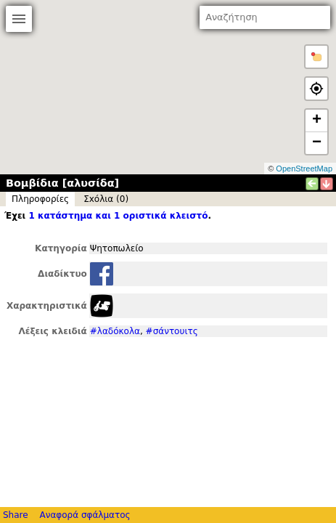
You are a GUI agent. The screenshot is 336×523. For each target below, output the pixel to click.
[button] (316, 57)
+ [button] (316, 120)
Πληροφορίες (40, 199)
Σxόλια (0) (105, 199)
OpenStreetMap (304, 168)
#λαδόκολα (115, 331)
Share (15, 515)
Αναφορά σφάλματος (84, 515)
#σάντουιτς (172, 331)
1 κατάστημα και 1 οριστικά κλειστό (118, 216)
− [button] (316, 143)
